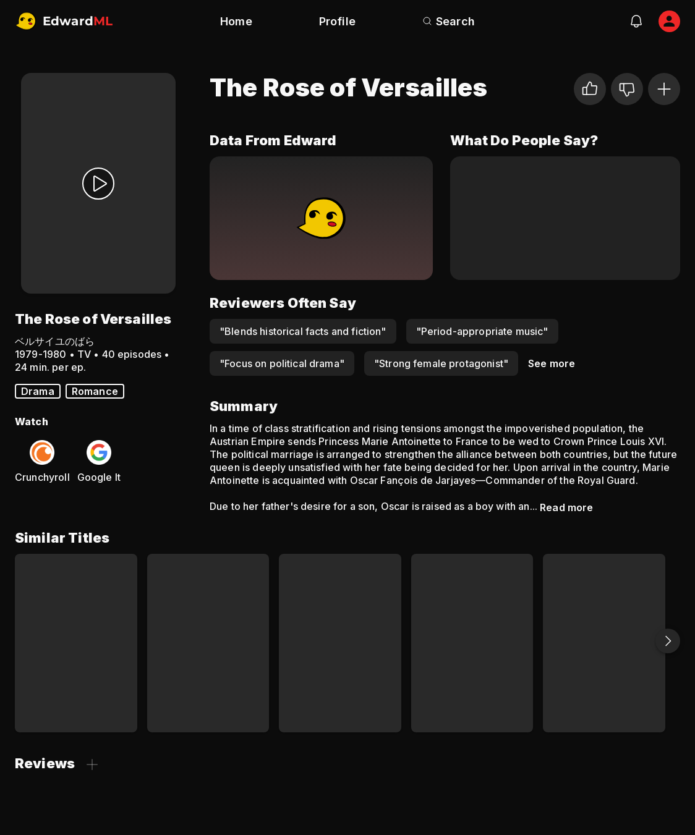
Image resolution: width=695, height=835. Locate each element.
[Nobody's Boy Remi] (208, 643)
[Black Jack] (472, 643)
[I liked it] (590, 89)
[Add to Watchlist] (664, 89)
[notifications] (636, 21)
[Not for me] (627, 89)
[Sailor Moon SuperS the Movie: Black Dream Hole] (340, 643)
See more (551, 363)
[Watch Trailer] (98, 183)
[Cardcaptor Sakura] (76, 643)
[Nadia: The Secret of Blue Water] (604, 643)
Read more (566, 507)
